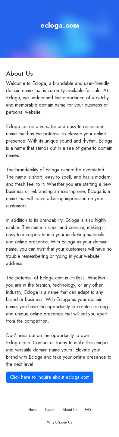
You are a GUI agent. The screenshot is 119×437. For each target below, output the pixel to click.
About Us (70, 409)
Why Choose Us (59, 422)
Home (32, 409)
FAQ (87, 409)
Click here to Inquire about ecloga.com (49, 377)
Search (50, 409)
